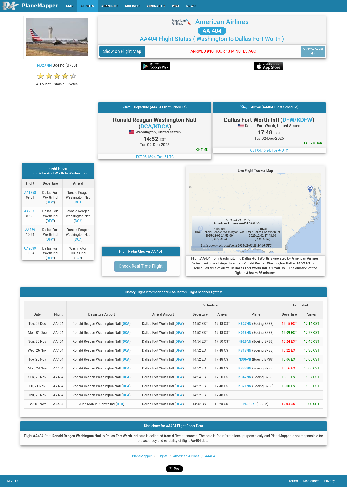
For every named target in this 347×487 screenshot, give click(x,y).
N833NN (244, 368)
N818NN (244, 350)
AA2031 (30, 211)
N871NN (244, 386)
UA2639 (30, 248)
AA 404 (211, 31)
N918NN (244, 332)
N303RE (249, 404)
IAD (78, 258)
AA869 (30, 230)
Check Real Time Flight (141, 266)
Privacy (332, 481)
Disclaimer (313, 481)
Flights (162, 456)
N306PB (245, 359)
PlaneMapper (142, 456)
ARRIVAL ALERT (313, 51)
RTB (120, 404)
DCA (78, 202)
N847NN (244, 377)
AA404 (210, 456)
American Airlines (222, 22)
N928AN (244, 341)
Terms (295, 481)
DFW (50, 202)
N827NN (44, 65)
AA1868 (30, 193)
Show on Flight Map (122, 51)
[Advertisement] (212, 86)
